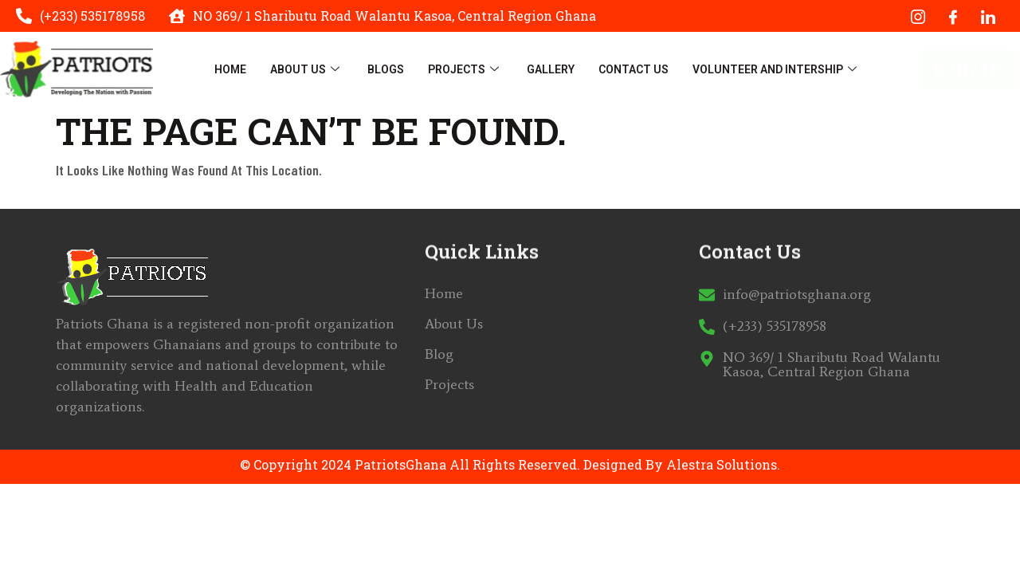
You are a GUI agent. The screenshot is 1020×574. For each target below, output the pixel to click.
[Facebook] (953, 16)
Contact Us (633, 69)
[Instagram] (918, 16)
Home (230, 69)
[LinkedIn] (988, 16)
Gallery (551, 69)
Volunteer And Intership (776, 69)
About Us (306, 69)
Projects (465, 69)
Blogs (385, 69)
